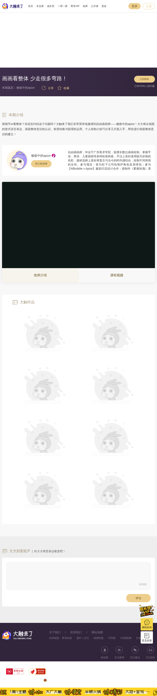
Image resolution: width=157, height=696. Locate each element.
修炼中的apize (41, 155)
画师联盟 (98, 638)
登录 (134, 6)
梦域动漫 (67, 638)
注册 (149, 6)
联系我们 (76, 632)
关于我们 (55, 632)
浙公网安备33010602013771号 (63, 681)
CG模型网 (125, 638)
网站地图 (97, 632)
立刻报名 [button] (144, 80)
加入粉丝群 (41, 163)
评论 (138, 598)
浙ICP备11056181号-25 (142, 681)
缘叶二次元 (83, 638)
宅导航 (112, 638)
